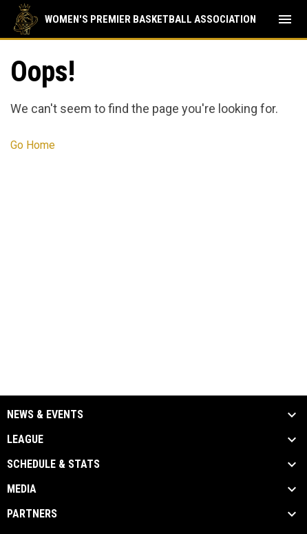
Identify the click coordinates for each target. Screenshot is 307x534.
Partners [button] (32, 514)
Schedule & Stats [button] (53, 464)
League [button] (25, 439)
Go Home (32, 145)
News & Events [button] (45, 414)
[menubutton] (285, 19)
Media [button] (21, 489)
